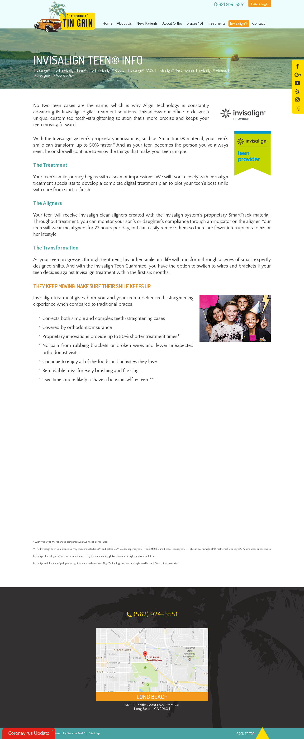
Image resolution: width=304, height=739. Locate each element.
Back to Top (254, 734)
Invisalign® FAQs (141, 71)
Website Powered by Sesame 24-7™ (59, 733)
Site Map (94, 733)
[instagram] (297, 99)
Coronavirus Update (28, 733)
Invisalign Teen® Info (77, 71)
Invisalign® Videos (212, 71)
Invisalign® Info (46, 71)
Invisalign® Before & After (54, 76)
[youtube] (297, 82)
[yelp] (297, 91)
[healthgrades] (297, 107)
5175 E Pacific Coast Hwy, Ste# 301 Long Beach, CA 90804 (152, 707)
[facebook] (297, 66)
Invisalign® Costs (110, 71)
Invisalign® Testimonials (176, 71)
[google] (297, 74)
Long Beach (152, 696)
